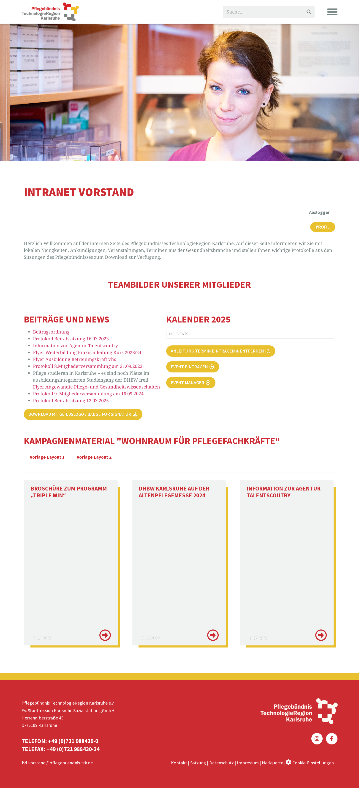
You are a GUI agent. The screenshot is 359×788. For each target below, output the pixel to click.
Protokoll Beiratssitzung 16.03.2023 (71, 339)
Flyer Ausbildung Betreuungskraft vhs (74, 359)
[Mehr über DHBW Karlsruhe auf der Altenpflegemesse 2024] (213, 635)
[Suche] (309, 12)
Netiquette (272, 763)
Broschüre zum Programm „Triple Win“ (69, 492)
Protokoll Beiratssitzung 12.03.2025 (71, 401)
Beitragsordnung (51, 332)
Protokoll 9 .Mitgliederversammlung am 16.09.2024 (88, 394)
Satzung (198, 763)
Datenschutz (221, 763)
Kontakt (179, 763)
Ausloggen (320, 212)
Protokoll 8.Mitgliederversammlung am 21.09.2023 (87, 366)
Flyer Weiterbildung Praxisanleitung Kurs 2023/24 (87, 353)
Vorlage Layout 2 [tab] (94, 457)
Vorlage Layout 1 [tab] (47, 457)
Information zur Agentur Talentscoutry (75, 346)
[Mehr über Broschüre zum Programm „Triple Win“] (105, 635)
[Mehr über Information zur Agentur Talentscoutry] (321, 635)
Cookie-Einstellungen (313, 762)
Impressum (248, 763)
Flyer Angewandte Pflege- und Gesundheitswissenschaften (96, 387)
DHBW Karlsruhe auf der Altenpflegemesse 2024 (174, 492)
